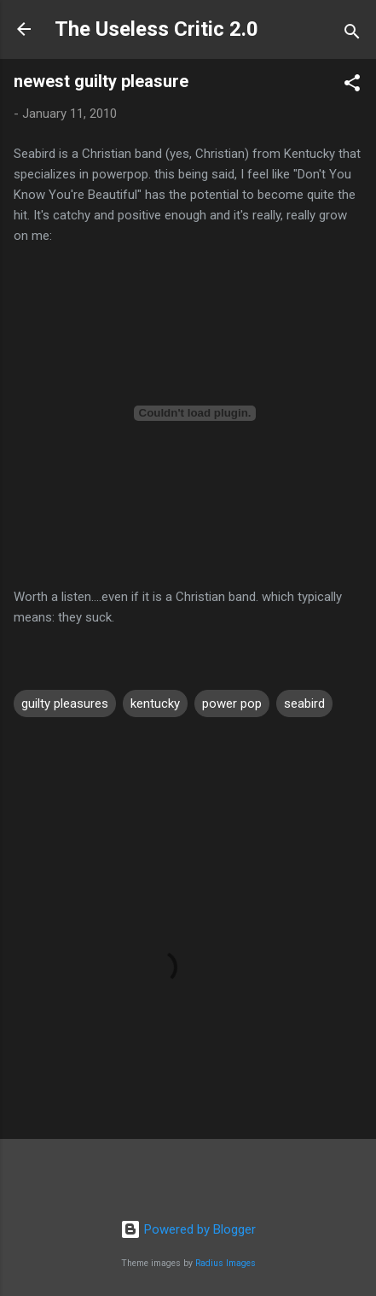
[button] (352, 86)
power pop (232, 703)
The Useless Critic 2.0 (156, 29)
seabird (304, 703)
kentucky (155, 703)
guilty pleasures (64, 703)
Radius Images (225, 1263)
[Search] (352, 35)
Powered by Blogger (188, 1229)
